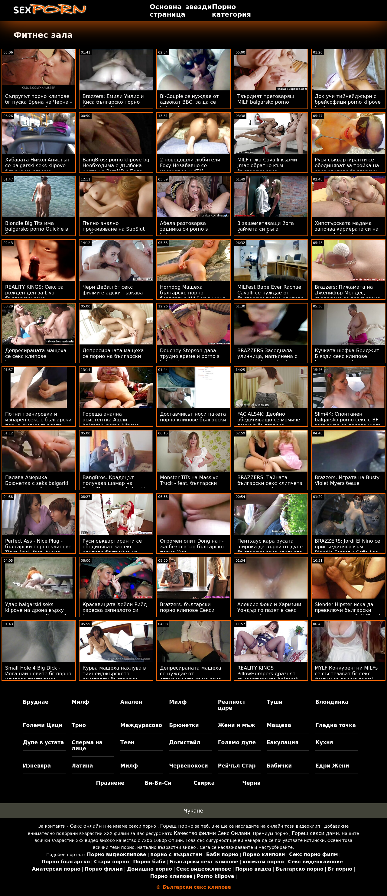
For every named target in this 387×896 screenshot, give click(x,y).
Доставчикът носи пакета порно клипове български (193, 417)
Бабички (279, 766)
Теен (127, 742)
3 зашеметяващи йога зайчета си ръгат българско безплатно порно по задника (265, 231)
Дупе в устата (43, 742)
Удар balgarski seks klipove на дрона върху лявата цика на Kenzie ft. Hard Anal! (36, 613)
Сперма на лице (87, 745)
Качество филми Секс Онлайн (212, 833)
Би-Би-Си (158, 783)
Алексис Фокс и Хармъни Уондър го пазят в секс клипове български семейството (269, 613)
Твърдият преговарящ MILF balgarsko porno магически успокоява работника (265, 104)
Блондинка (331, 702)
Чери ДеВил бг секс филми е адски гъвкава (113, 290)
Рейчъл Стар (237, 766)
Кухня (324, 742)
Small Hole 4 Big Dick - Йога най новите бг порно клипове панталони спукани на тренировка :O (38, 676)
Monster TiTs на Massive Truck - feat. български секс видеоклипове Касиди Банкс (189, 486)
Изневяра (37, 766)
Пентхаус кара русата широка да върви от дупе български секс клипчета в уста (270, 549)
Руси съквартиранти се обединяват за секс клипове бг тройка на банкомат (112, 549)
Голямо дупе (237, 742)
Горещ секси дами (315, 833)
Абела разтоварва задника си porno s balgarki (184, 229)
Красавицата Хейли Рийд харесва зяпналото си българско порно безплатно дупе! (115, 613)
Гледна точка (335, 725)
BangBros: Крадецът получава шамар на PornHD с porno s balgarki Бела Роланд (114, 486)
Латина (82, 766)
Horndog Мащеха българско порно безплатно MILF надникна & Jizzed (193, 295)
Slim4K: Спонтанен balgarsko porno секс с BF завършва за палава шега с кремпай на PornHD (348, 422)
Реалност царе (232, 705)
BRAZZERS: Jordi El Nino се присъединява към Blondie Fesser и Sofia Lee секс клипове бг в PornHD (347, 549)
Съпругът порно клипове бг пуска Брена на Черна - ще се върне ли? (38, 102)
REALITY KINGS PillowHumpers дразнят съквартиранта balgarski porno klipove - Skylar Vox (268, 676)
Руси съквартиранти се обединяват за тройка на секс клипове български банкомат (347, 168)
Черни (251, 783)
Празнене (110, 783)
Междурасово (141, 725)
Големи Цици (42, 725)
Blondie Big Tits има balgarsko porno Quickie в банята (36, 229)
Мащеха (279, 725)
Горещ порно (177, 826)
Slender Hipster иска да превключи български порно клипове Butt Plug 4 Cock (348, 613)
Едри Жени (332, 766)
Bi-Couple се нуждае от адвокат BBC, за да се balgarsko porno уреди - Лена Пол (189, 104)
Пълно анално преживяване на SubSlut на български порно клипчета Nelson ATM (114, 231)
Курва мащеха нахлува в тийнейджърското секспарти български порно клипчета (114, 676)
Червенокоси (188, 766)
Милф (80, 702)
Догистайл (184, 742)
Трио (79, 725)
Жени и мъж (236, 725)
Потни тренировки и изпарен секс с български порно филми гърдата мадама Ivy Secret (38, 422)
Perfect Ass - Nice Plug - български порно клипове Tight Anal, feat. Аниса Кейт (38, 549)
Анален (131, 702)
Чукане (193, 811)
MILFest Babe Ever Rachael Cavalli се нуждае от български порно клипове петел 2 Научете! (270, 295)
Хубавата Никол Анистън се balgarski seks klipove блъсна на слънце (37, 165)
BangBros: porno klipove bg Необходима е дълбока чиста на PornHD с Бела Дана (116, 168)
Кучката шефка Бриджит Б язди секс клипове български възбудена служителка (347, 359)
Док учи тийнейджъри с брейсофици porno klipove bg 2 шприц (348, 102)
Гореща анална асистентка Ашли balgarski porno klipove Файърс (111, 422)
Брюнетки (184, 725)
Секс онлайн (86, 826)
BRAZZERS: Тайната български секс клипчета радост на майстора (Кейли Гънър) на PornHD (269, 486)
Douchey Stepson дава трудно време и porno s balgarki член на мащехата (190, 359)
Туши (275, 702)
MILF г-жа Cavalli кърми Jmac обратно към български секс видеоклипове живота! (267, 168)
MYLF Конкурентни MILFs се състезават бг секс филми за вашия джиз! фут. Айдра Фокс (346, 676)
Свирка (204, 783)
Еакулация (282, 742)
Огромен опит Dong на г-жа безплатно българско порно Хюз (192, 546)
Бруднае (36, 702)
